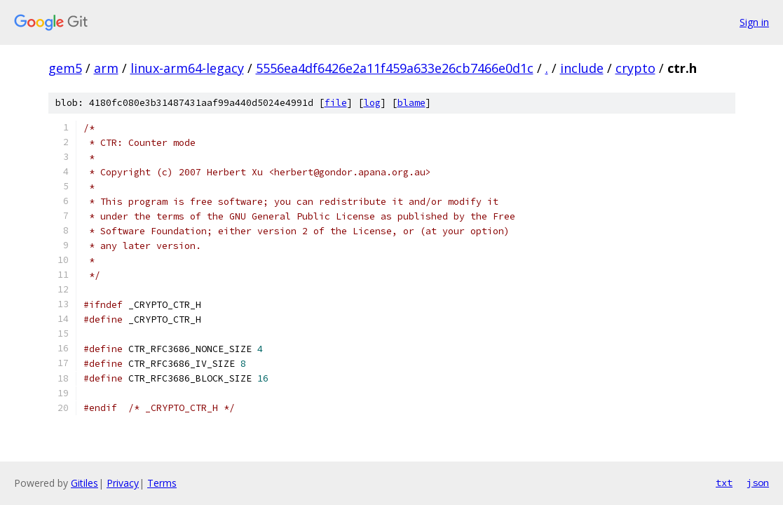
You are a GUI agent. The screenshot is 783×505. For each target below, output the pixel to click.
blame (411, 103)
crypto (635, 68)
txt (724, 482)
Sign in (754, 22)
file (336, 103)
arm (106, 68)
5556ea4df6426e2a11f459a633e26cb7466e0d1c (394, 68)
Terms (162, 483)
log (372, 103)
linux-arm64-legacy (187, 68)
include (582, 68)
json (758, 482)
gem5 (65, 68)
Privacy (123, 483)
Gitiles (84, 483)
